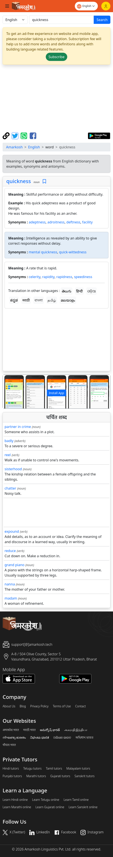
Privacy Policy (39, 706)
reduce (10, 550)
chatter (10, 488)
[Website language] (86, 6)
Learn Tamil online (76, 800)
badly (9, 440)
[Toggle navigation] (7, 6)
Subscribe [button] (56, 56)
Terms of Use (62, 706)
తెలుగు (66, 291)
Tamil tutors (54, 768)
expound (12, 531)
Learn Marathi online (17, 807)
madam (11, 598)
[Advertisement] (56, 98)
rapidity (48, 276)
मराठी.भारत (29, 730)
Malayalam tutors (78, 768)
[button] (11, 391)
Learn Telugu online (45, 800)
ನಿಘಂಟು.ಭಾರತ (39, 737)
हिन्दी (79, 291)
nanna (10, 584)
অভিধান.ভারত (84, 737)
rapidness (64, 276)
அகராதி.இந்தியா (75, 730)
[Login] (105, 6)
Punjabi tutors (12, 776)
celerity (34, 276)
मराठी (26, 300)
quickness (18, 181)
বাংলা (38, 300)
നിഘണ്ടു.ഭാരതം (14, 737)
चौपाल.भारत (9, 745)
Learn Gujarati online (50, 807)
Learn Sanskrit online (83, 807)
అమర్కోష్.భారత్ (50, 730)
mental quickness (43, 252)
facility (87, 222)
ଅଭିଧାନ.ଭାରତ (62, 737)
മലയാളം (68, 300)
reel (8, 454)
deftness (73, 222)
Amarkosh (14, 147)
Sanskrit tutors (85, 776)
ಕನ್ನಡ (14, 300)
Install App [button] (56, 393)
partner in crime (18, 426)
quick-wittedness (73, 252)
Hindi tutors (11, 768)
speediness (83, 276)
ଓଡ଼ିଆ (91, 291)
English (34, 147)
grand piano (15, 564)
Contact (80, 706)
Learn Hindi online (15, 800)
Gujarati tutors (60, 776)
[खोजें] (61, 20)
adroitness (56, 222)
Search (102, 19)
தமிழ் (51, 300)
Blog (23, 706)
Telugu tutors (32, 768)
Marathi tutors (36, 776)
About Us (9, 706)
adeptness (37, 222)
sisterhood (13, 469)
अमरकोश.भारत (11, 730)
